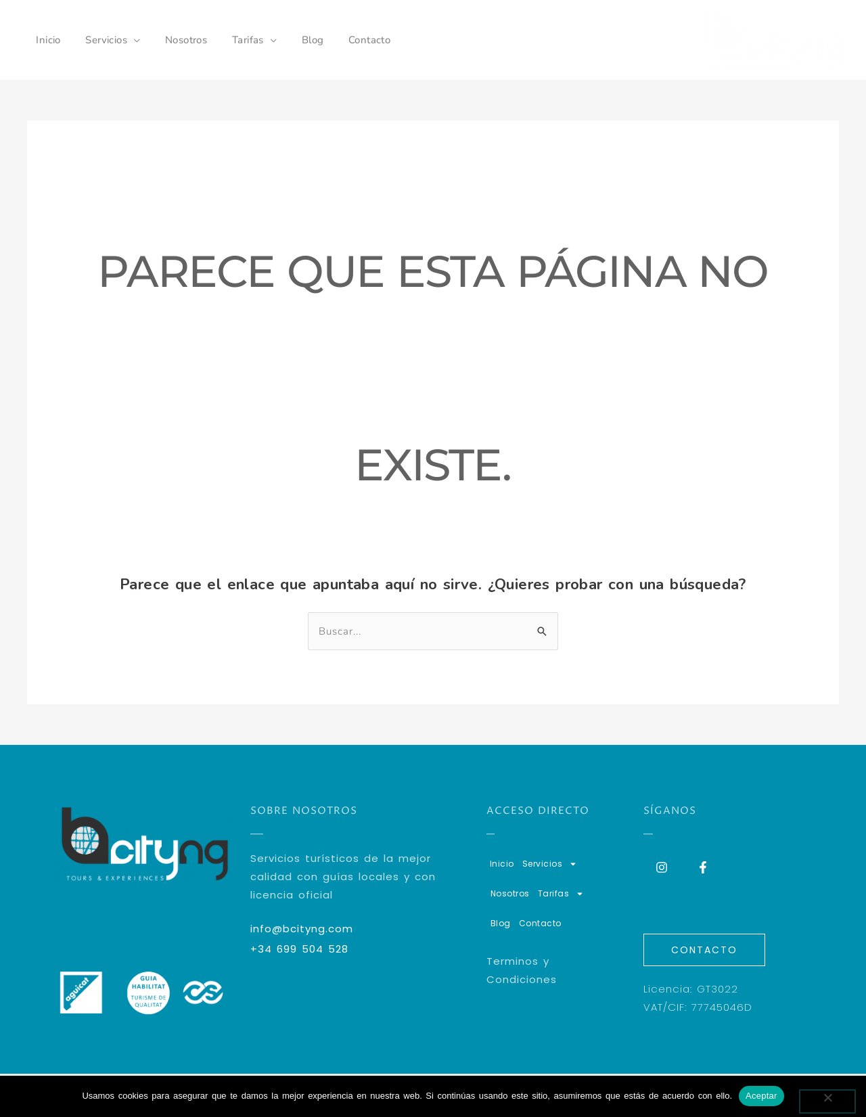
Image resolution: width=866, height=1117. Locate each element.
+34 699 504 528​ (299, 949)
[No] (827, 1101)
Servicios (99, 40)
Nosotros (175, 40)
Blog (292, 40)
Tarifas (232, 40)
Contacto (344, 40)
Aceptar (761, 1096)
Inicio (46, 40)
